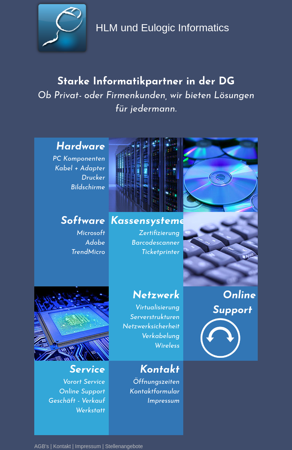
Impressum (88, 446)
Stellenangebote (124, 446)
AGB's (41, 446)
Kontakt (62, 446)
